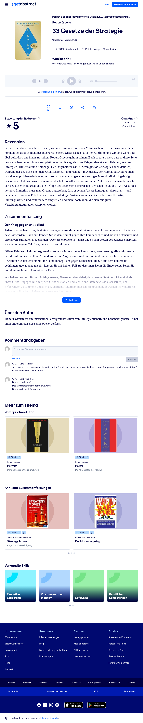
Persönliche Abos (117, 643)
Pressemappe (46, 656)
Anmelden (16, 358)
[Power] (105, 435)
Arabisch (131, 682)
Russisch (59, 682)
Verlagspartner (81, 637)
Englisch (11, 682)
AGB (96, 691)
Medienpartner (81, 643)
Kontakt (9, 669)
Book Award (11, 650)
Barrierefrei (129, 691)
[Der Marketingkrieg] (105, 511)
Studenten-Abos (116, 650)
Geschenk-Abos (116, 656)
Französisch (114, 682)
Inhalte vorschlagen (49, 637)
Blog (41, 643)
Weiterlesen (71, 300)
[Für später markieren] (60, 107)
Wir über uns (11, 637)
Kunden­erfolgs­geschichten (53, 650)
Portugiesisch (94, 682)
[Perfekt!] (37, 435)
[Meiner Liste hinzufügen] (71, 107)
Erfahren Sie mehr (49, 718)
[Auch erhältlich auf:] (94, 107)
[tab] (68, 553)
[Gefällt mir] (48, 108)
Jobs (7, 656)
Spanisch (43, 682)
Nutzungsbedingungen (57, 691)
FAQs (7, 662)
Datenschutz (14, 691)
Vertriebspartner (82, 656)
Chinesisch (76, 682)
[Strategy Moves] (37, 511)
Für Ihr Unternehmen (118, 662)
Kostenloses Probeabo (119, 637)
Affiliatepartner (82, 650)
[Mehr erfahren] (39, 117)
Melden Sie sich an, (51, 91)
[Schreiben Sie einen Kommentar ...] (75, 351)
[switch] (71, 81)
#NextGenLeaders (14, 643)
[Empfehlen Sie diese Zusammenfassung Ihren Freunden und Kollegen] (83, 107)
